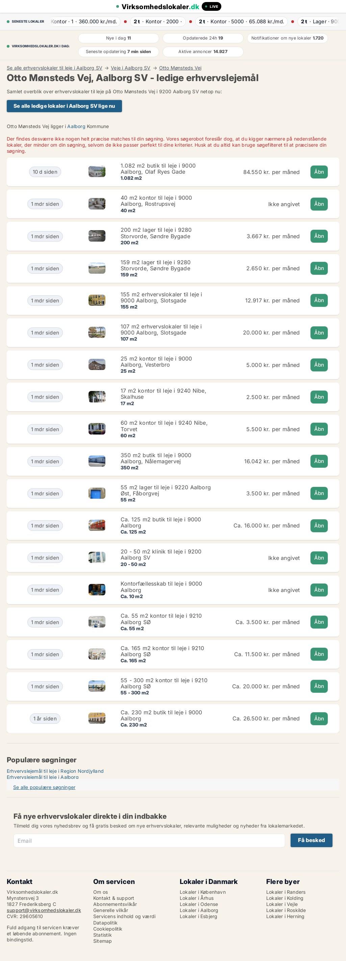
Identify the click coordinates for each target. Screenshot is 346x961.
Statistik (102, 935)
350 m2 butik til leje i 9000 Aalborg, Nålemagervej (156, 458)
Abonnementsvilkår (115, 904)
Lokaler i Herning (285, 916)
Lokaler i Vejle (282, 904)
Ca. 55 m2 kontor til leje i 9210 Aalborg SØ (161, 618)
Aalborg (76, 126)
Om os (100, 892)
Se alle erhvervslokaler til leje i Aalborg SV (54, 68)
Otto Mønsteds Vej (180, 68)
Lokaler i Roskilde (286, 910)
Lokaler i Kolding (284, 898)
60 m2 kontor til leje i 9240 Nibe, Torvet (164, 425)
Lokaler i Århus (197, 898)
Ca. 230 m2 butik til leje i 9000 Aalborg (161, 715)
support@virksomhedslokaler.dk (44, 910)
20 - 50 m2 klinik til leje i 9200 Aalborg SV (161, 554)
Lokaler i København (203, 892)
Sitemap (102, 941)
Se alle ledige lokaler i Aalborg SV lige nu (64, 106)
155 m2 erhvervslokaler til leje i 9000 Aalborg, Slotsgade (161, 297)
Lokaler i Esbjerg (198, 916)
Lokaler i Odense (199, 904)
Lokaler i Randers (285, 892)
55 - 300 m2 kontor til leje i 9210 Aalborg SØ (164, 683)
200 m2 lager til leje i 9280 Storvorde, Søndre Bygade (156, 232)
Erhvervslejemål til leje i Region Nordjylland (55, 771)
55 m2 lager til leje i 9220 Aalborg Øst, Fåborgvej (166, 490)
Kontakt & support (113, 898)
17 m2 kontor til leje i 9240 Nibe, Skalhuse (163, 393)
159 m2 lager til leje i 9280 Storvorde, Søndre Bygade (156, 265)
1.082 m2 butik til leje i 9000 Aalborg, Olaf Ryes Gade (158, 168)
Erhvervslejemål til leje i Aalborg (43, 777)
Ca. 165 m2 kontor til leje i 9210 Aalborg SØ (162, 651)
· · (82, 21)
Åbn (319, 172)
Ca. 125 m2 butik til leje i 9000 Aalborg (161, 522)
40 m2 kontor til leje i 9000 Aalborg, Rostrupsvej (156, 200)
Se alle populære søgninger (44, 787)
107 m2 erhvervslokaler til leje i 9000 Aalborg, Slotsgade (161, 329)
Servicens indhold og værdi (124, 916)
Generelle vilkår (110, 910)
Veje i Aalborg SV (130, 68)
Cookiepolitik (108, 929)
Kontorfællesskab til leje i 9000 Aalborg (161, 586)
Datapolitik (105, 923)
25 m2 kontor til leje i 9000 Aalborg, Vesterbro (156, 361)
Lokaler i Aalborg (199, 910)
